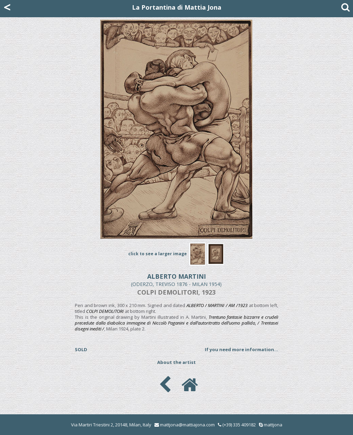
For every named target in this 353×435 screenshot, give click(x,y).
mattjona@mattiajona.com (187, 425)
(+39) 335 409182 (237, 425)
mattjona (273, 425)
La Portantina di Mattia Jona (176, 7)
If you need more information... (241, 349)
